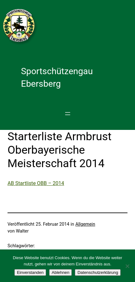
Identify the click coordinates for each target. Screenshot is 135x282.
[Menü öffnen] (67, 113)
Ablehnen (60, 272)
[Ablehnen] (127, 266)
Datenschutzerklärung (97, 272)
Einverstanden (30, 272)
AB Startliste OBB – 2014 (36, 183)
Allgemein (85, 224)
